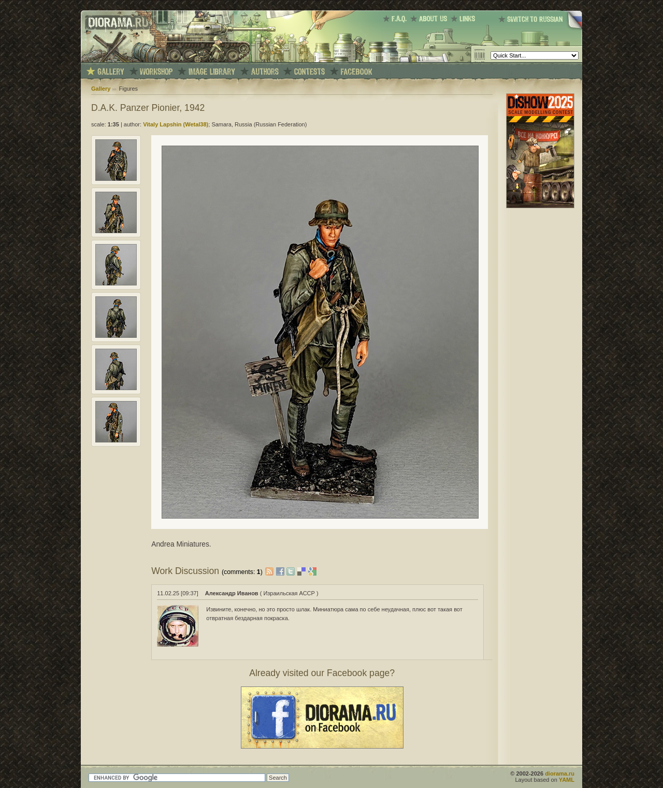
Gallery (100, 88)
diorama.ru (559, 773)
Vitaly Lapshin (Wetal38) (175, 124)
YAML (566, 780)
